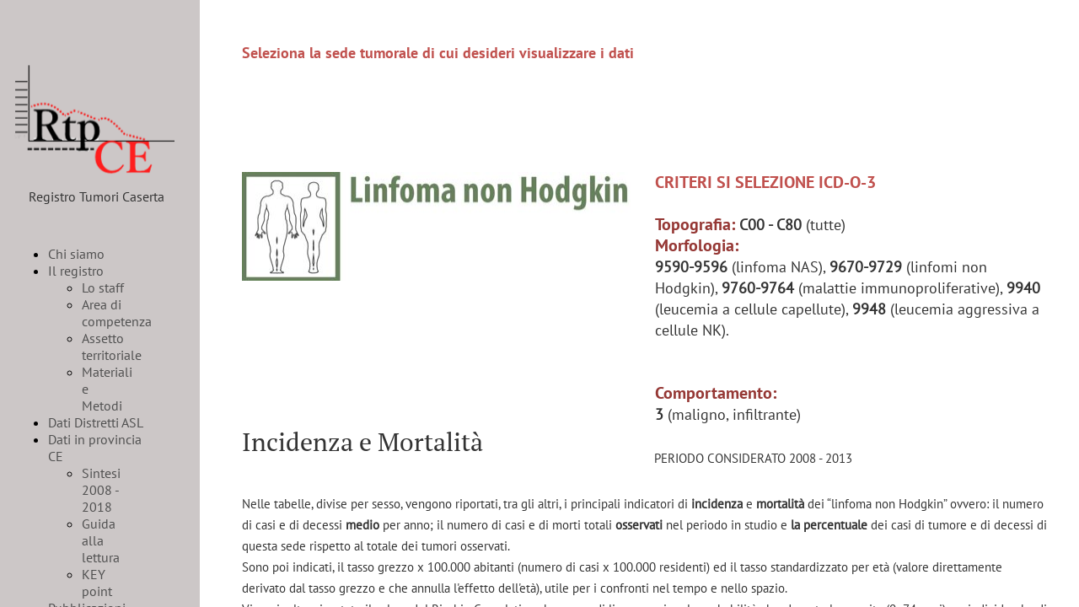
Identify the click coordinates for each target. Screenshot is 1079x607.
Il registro (76, 270)
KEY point (97, 582)
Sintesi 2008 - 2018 (101, 490)
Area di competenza (117, 313)
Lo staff (103, 287)
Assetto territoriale (112, 346)
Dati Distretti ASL (95, 422)
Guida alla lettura (101, 540)
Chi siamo (76, 253)
